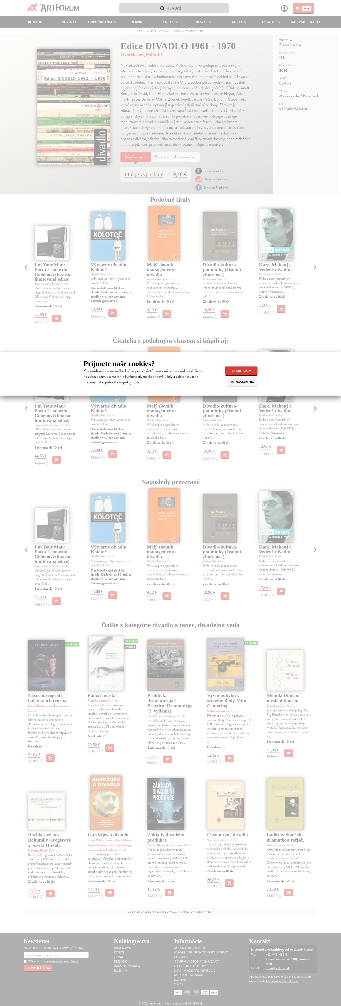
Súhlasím (241, 371)
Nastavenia (242, 382)
